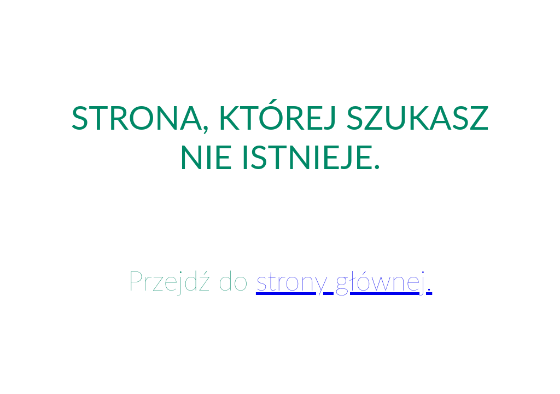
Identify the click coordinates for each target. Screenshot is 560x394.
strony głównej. (344, 280)
